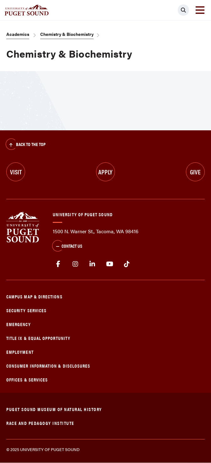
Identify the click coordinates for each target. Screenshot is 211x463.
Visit (16, 171)
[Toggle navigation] (200, 10)
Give (195, 171)
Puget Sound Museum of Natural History (54, 409)
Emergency (18, 324)
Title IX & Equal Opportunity (38, 338)
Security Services (26, 310)
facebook (58, 264)
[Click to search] (183, 10)
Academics (17, 34)
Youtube (109, 264)
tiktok (126, 264)
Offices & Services (27, 379)
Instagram (75, 264)
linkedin (92, 264)
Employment (20, 351)
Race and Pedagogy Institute (40, 423)
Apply (105, 171)
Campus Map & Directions (34, 296)
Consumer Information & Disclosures (48, 365)
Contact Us (67, 246)
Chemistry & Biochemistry (67, 34)
